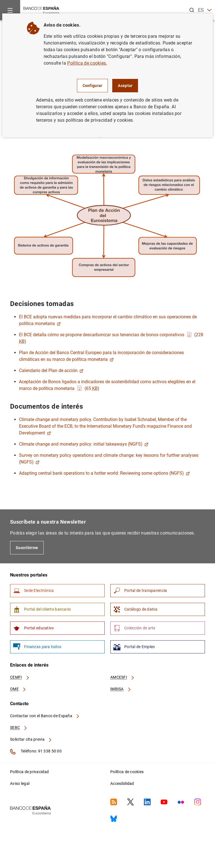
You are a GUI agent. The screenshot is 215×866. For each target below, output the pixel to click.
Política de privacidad (29, 771)
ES (205, 10)
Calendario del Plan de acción (51, 370)
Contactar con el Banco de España (45, 716)
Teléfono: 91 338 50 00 (36, 751)
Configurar (92, 85)
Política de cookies (127, 771)
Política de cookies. (87, 63)
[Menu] (10, 10)
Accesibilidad (122, 783)
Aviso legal (19, 783)
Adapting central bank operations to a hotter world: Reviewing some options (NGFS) (104, 473)
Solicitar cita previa (31, 739)
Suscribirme (27, 547)
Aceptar (125, 85)
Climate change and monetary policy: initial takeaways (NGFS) (83, 444)
